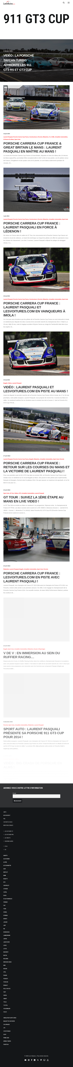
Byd (4, 882)
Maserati (5, 952)
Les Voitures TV (9, 831)
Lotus (5, 948)
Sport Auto (17, 139)
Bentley (5, 872)
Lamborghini (6, 935)
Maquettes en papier (9, 1021)
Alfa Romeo (6, 858)
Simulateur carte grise (9, 1017)
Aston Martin (7, 865)
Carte (4, 812)
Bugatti (5, 383)
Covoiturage (6, 1031)
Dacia (4, 895)
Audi (4, 868)
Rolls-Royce (6, 988)
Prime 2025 (6, 1037)
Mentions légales (8, 825)
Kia (4, 928)
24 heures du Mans (8, 139)
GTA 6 (6, 846)
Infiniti (5, 918)
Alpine (5, 862)
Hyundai (5, 915)
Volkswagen (6, 1008)
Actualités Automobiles (61, 137)
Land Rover (6, 942)
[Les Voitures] (9, 2)
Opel (4, 972)
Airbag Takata (7, 1041)
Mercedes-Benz (7, 962)
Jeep (4, 925)
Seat (4, 992)
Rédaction (45, 137)
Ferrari (5, 902)
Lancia (5, 938)
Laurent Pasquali (8, 137)
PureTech (6, 1044)
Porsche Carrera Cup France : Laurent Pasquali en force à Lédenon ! (31, 227)
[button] (68, 2)
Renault (5, 985)
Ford (4, 908)
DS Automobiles (7, 898)
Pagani (5, 975)
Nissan (5, 968)
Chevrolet (6, 885)
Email (14, 793)
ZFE (4, 1027)
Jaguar (5, 922)
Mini (4, 965)
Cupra (5, 892)
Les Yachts (7, 838)
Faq (4, 818)
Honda (5, 912)
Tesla (5, 1002)
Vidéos (10, 383)
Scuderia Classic (9, 841)
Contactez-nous (7, 822)
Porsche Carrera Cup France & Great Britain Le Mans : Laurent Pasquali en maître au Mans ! (32, 147)
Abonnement (6, 815)
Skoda (5, 995)
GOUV (4, 1034)
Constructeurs (33, 137)
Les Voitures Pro (9, 834)
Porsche (40, 137)
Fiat (4, 905)
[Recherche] (63, 3)
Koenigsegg (6, 932)
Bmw (4, 875)
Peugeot (5, 978)
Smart (5, 998)
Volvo (5, 1012)
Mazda (5, 955)
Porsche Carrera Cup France (21, 137)
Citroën (5, 888)
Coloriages (6, 1024)
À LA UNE (51, 137)
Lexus (5, 945)
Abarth (5, 855)
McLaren (5, 958)
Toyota (5, 1005)
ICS (5, 849)
